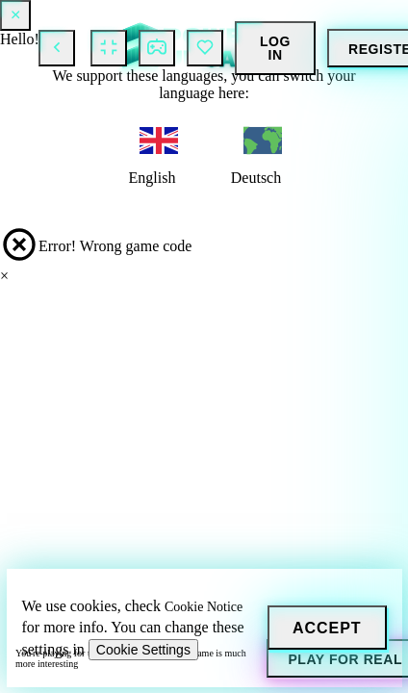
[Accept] (327, 627)
